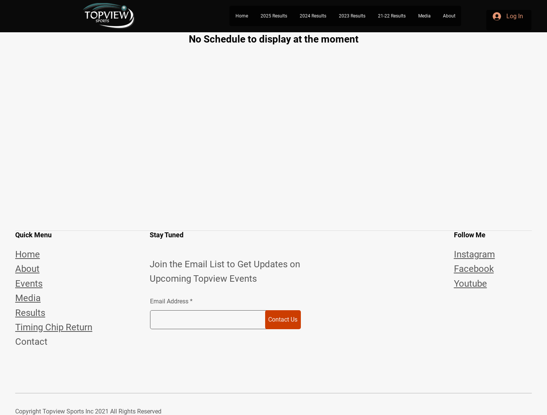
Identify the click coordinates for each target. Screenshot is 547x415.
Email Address (169, 301)
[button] (273, 16)
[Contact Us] (283, 319)
